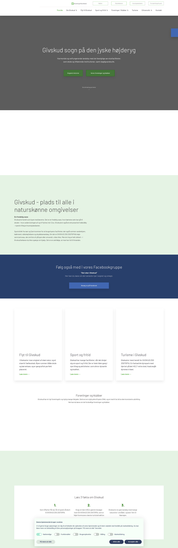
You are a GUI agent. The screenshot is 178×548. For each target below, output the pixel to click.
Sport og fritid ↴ (101, 10)
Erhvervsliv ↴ (147, 10)
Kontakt (159, 10)
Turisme (135, 10)
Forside (60, 10)
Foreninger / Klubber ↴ (119, 10)
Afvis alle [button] (116, 542)
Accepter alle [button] (133, 542)
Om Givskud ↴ (71, 10)
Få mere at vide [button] (46, 542)
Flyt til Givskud (86, 10)
